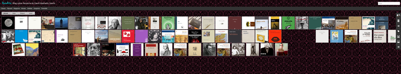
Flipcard (9, 8)
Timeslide (44, 8)
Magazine (17, 8)
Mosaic (23, 8)
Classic (3, 8)
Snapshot (37, 8)
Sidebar (29, 8)
